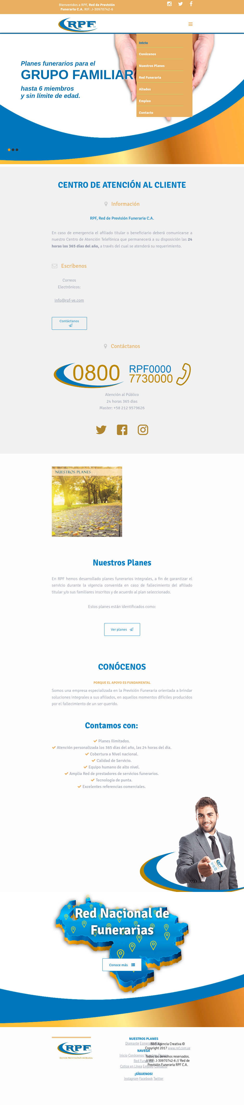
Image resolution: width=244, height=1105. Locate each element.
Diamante (132, 1043)
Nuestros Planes (152, 66)
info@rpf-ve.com (69, 300)
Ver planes (122, 629)
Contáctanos (69, 323)
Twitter (158, 1079)
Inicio (143, 43)
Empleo (145, 101)
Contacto (146, 112)
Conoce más (122, 965)
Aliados (145, 89)
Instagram (131, 1079)
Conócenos (147, 54)
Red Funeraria (150, 77)
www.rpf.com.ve (179, 1048)
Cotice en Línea (131, 1066)
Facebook (146, 1079)
